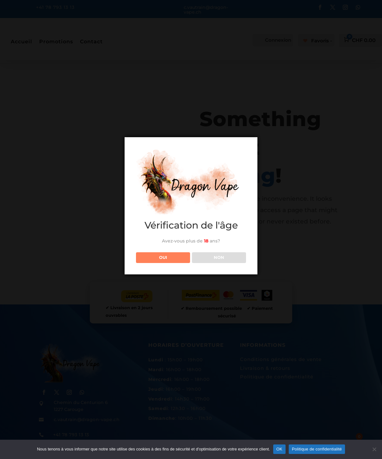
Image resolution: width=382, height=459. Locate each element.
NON (219, 257)
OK (279, 449)
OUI (163, 257)
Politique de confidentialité (317, 449)
